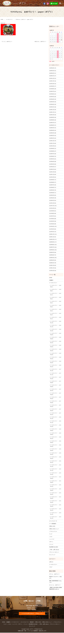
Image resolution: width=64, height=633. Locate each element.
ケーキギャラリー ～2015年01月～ (55, 509)
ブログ (50, 567)
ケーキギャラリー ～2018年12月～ (55, 322)
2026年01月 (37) (52, 75)
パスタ (50, 536)
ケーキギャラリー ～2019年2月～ (55, 314)
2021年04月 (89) (52, 223)
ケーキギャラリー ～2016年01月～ (55, 461)
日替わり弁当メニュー (54, 528)
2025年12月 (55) (52, 78)
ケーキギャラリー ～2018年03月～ (55, 358)
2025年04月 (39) (52, 99)
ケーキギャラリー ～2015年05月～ (55, 493)
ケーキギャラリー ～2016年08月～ (55, 433)
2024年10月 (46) (52, 114)
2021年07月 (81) (52, 216)
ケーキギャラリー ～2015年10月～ (55, 473)
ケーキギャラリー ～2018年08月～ (55, 338)
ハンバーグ (51, 539)
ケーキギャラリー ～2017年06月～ (55, 394)
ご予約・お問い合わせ (54, 549)
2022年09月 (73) (52, 179)
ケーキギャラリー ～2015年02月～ (55, 505)
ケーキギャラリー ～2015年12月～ (55, 465)
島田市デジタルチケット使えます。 (55, 577)
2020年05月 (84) (52, 252)
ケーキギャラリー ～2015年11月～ (55, 469)
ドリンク (51, 544)
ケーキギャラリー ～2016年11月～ (55, 421)
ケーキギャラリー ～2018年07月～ (55, 342)
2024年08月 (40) (52, 120)
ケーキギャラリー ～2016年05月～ (55, 445)
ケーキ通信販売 (52, 523)
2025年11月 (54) (52, 81)
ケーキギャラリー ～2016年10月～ (55, 426)
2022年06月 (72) (52, 187)
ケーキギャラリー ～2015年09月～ (55, 477)
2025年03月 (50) (52, 101)
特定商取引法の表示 (53, 547)
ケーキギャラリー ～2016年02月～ (55, 457)
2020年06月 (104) (53, 249)
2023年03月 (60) (52, 164)
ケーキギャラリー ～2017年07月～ (55, 390)
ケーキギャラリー (9, 19)
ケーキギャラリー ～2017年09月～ (55, 382)
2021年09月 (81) (52, 210)
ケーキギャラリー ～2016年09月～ (55, 429)
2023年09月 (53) (52, 148)
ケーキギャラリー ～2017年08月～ (55, 386)
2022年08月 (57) (52, 182)
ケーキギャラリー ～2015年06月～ (55, 489)
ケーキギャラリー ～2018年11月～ (55, 326)
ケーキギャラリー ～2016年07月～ (55, 437)
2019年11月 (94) (52, 268)
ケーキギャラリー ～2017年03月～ (55, 406)
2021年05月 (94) (52, 221)
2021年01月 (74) (52, 231)
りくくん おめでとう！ (7, 41)
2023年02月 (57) (52, 166)
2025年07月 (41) (52, 91)
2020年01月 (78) (52, 262)
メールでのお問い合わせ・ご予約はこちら (32, 613)
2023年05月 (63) (52, 158)
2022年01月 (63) (52, 200)
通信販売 (32, 622)
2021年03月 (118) (52, 226)
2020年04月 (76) (52, 255)
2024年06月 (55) (52, 125)
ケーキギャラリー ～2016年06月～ (55, 441)
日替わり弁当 (52, 526)
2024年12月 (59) (52, 109)
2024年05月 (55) (52, 127)
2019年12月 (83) (52, 265)
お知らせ (51, 561)
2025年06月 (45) (52, 94)
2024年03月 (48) (52, 132)
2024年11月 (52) (52, 112)
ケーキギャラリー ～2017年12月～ (55, 370)
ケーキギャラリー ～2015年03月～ (55, 501)
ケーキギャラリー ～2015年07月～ (55, 485)
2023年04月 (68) (52, 161)
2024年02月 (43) (52, 135)
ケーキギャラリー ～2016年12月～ (55, 418)
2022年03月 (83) (52, 195)
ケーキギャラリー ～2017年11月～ (55, 374)
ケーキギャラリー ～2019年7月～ (55, 294)
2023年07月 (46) (52, 153)
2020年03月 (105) (53, 257)
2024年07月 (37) (52, 122)
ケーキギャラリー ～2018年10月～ (55, 330)
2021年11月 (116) (52, 205)
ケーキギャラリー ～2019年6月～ (55, 298)
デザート (51, 541)
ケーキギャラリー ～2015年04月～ (55, 497)
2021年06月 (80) (52, 218)
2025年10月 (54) (52, 83)
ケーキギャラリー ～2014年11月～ (55, 517)
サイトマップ (52, 554)
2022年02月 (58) (52, 197)
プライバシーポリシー (54, 552)
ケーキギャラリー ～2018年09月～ (55, 334)
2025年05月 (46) (52, 96)
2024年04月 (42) (52, 130)
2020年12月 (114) (52, 234)
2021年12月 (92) (52, 203)
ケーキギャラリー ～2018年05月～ (55, 350)
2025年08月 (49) (52, 88)
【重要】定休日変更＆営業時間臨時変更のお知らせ (55, 588)
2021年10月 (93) (52, 208)
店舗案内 (51, 280)
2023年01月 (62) (52, 169)
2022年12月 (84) (52, 171)
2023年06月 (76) (52, 156)
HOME (2, 19)
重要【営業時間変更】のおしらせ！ (55, 581)
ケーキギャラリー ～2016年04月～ (55, 449)
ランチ (50, 534)
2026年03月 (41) (52, 70)
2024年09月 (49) (52, 117)
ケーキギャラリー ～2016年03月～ (55, 453)
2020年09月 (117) (52, 242)
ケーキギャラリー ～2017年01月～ (55, 413)
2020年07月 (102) (53, 247)
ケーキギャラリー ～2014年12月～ (55, 513)
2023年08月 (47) (52, 151)
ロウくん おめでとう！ (54, 574)
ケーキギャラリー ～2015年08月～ (55, 481)
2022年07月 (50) (52, 184)
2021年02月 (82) (52, 229)
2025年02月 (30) (52, 104)
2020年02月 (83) (52, 260)
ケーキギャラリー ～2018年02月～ (55, 362)
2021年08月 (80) (52, 213)
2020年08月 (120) (53, 244)
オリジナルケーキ (53, 521)
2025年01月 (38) (52, 107)
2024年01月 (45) (52, 138)
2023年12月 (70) (52, 140)
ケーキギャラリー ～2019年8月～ (55, 290)
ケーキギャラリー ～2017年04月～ (55, 402)
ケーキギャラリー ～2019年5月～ (55, 302)
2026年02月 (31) (52, 73)
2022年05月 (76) (52, 190)
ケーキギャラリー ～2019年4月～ (55, 306)
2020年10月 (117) (52, 239)
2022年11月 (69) (52, 174)
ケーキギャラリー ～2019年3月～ (55, 310)
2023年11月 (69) (52, 143)
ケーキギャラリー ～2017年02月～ (55, 410)
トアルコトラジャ (53, 531)
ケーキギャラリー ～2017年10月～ (55, 378)
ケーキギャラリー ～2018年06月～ (55, 346)
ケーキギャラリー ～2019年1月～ (55, 318)
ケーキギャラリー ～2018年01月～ (55, 366)
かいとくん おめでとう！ (55, 584)
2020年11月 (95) (52, 236)
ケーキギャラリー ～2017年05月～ (55, 398)
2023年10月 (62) (52, 145)
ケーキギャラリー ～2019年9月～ (55, 286)
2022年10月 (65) (52, 177)
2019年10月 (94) (52, 270)
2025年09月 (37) (52, 86)
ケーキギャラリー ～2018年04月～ (55, 354)
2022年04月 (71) (52, 192)
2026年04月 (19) (52, 68)
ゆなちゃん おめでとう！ (40, 41)
